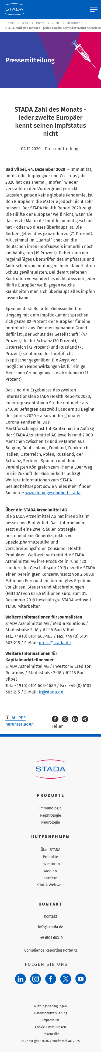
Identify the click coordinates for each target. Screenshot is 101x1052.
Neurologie (50, 822)
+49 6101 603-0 (50, 938)
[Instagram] (35, 979)
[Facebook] (50, 979)
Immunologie (50, 808)
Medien (50, 871)
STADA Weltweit (50, 885)
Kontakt (50, 916)
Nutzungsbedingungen (50, 1006)
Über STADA (50, 849)
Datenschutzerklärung (50, 1013)
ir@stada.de (51, 692)
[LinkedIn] (20, 979)
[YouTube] (80, 979)
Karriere (50, 878)
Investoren (50, 864)
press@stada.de (55, 642)
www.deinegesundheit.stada (53, 492)
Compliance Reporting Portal (50, 950)
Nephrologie (50, 815)
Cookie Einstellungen (50, 1027)
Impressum (50, 1020)
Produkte (50, 857)
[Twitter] (65, 979)
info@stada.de (50, 927)
